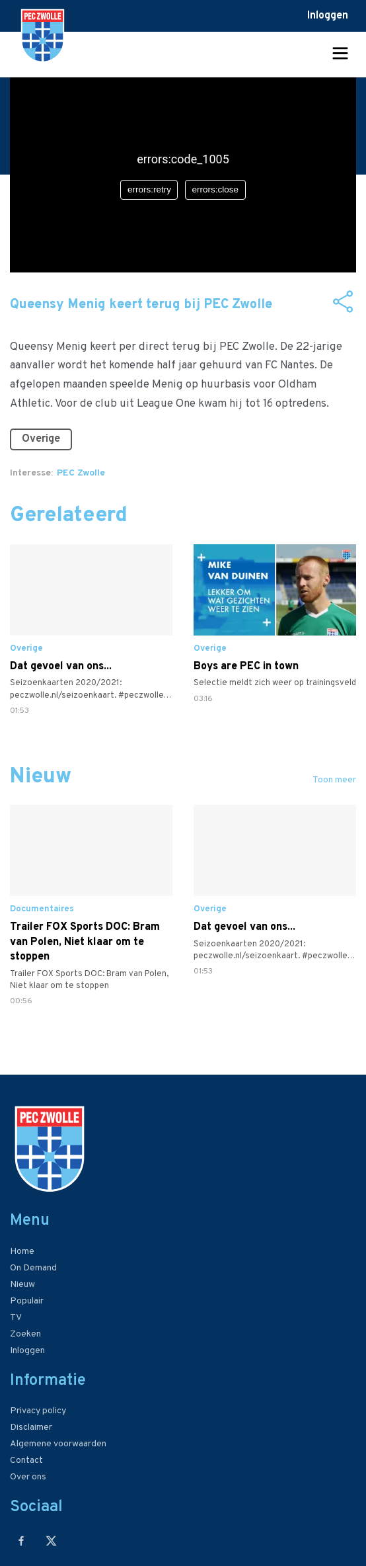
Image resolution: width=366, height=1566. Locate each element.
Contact (26, 1460)
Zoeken (25, 1334)
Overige (41, 439)
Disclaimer (31, 1427)
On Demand (33, 1268)
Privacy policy (38, 1411)
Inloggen (327, 16)
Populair (27, 1301)
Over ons (28, 1477)
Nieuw (22, 1284)
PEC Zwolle (81, 473)
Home (22, 1251)
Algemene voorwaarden (58, 1444)
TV (16, 1317)
